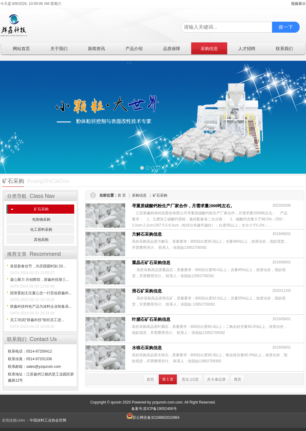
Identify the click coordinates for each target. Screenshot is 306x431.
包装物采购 (41, 219)
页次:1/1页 (190, 379)
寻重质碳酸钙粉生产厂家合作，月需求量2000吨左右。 (183, 206)
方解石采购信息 (147, 234)
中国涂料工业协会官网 (48, 420)
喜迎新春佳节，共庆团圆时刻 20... (38, 266)
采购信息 (139, 195)
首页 (150, 379)
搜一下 (286, 27)
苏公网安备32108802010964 (152, 417)
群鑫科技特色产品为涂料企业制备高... (41, 306)
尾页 (237, 379)
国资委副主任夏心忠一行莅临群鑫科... (41, 293)
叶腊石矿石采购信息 (151, 319)
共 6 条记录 (216, 379)
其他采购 (41, 239)
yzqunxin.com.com (167, 402)
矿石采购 (41, 209)
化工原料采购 (41, 229)
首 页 (122, 195)
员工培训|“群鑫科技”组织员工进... (37, 320)
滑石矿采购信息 (147, 291)
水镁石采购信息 (147, 348)
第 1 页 (167, 379)
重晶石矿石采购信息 (151, 262)
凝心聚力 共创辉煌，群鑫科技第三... (39, 279)
